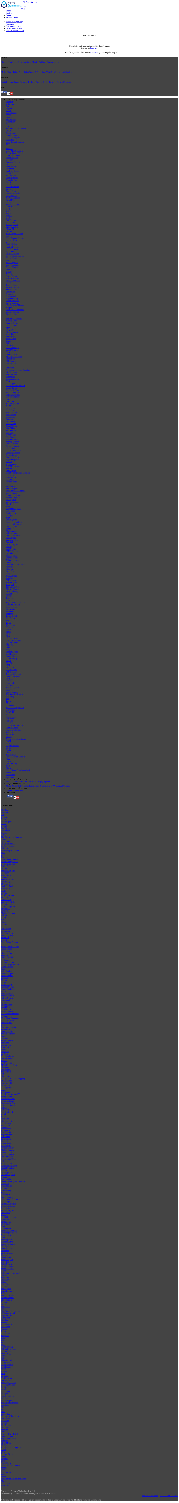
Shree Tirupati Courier (15, 142)
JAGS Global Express (14, 694)
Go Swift (9, 678)
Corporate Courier (13, 535)
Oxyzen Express (12, 746)
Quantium (10, 169)
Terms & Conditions (37, 72)
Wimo (8, 632)
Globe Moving (12, 638)
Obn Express (11, 538)
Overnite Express (13, 155)
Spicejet (9, 484)
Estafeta (9, 596)
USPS (8, 182)
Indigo (8, 573)
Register (9, 13)
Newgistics (10, 377)
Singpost (9, 330)
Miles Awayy (11, 645)
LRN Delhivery (12, 591)
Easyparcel (10, 292)
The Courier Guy (13, 587)
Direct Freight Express (15, 256)
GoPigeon (10, 164)
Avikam (9, 468)
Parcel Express (12, 249)
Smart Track (11, 754)
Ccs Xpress (10, 504)
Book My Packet (12, 171)
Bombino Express (13, 162)
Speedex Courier (12, 403)
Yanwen (9, 352)
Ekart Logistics (12, 227)
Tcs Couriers (11, 339)
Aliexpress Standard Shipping (18, 370)
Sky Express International (16, 602)
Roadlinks (10, 542)
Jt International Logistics (16, 739)
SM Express (11, 580)
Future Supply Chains (14, 153)
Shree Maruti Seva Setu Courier (18, 770)
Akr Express (11, 437)
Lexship (9, 547)
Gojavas (9, 108)
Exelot (8, 629)
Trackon (9, 149)
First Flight (10, 122)
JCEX (8, 211)
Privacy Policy (12, 72)
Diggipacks (10, 683)
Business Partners (35, 82)
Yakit (8, 260)
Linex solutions (12, 540)
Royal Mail (10, 200)
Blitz (8, 752)
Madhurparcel (11, 531)
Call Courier (11, 220)
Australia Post (11, 180)
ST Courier (10, 222)
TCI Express (11, 175)
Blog (53, 72)
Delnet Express (12, 158)
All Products (28, 2)
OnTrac (9, 184)
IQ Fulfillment (12, 643)
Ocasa (8, 562)
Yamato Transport (13, 325)
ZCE (8, 634)
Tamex (8, 701)
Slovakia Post (11, 412)
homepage (94, 48)
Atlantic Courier (12, 446)
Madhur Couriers (13, 204)
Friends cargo (11, 482)
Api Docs (42, 62)
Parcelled (9, 189)
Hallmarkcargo (12, 533)
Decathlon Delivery (14, 457)
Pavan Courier (11, 296)
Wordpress (13, 62)
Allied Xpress (11, 455)
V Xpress (9, 307)
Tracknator (10, 598)
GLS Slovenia (11, 670)
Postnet (9, 594)
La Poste (9, 345)
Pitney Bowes (11, 388)
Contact (9, 15)
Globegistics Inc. (12, 379)
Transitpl (9, 506)
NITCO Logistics (13, 198)
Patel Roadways (12, 348)
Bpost (8, 327)
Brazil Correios (12, 350)
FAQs (23, 8)
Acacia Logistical (13, 280)
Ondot (8, 131)
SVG (8, 743)
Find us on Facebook (150, 1496)
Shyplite (9, 567)
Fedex (8, 111)
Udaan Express (12, 656)
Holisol (9, 231)
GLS (8, 381)
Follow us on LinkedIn (169, 1496)
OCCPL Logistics (13, 466)
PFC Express (11, 361)
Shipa (8, 600)
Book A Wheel (12, 178)
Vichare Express (12, 287)
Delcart (9, 207)
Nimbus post (11, 625)
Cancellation (24, 72)
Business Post (11, 314)
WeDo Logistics (12, 392)
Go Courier (10, 421)
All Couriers (67, 72)
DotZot (9, 117)
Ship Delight (11, 173)
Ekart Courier (11, 245)
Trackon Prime (12, 285)
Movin (8, 768)
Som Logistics (11, 520)
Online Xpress (11, 493)
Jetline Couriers (12, 560)
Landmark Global (13, 390)
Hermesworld (11, 374)
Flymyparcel (11, 515)
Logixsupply (11, 513)
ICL (7, 236)
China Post (10, 359)
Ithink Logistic (12, 652)
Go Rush (9, 160)
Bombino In (11, 419)
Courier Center (12, 728)
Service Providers (50, 82)
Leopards (9, 433)
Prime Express (12, 582)
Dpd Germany (11, 763)
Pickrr (8, 283)
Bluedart (9, 102)
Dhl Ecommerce (12, 312)
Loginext (9, 750)
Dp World (10, 712)
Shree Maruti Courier (14, 151)
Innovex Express (12, 265)
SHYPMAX (11, 734)
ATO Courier (11, 435)
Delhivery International (15, 564)
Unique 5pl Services (14, 524)
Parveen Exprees (12, 502)
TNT (8, 144)
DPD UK (9, 316)
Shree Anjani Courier (14, 234)
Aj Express (10, 251)
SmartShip (10, 696)
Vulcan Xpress (12, 289)
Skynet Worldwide (13, 730)
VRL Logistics (12, 225)
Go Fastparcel (11, 464)
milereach (10, 475)
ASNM (9, 663)
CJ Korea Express (13, 137)
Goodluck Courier (13, 676)
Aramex (9, 124)
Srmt (8, 517)
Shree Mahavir (12, 448)
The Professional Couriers (16, 128)
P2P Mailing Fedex (13, 640)
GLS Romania (11, 654)
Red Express (11, 120)
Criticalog (10, 571)
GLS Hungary (11, 658)
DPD (8, 218)
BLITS (8, 737)
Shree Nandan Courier (15, 238)
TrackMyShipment (13, 674)
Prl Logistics (11, 500)
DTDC (8, 115)
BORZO (9, 721)
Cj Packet (10, 553)
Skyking (9, 269)
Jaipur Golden (11, 426)
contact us (94, 52)
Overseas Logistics (13, 495)
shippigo (9, 614)
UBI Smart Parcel (13, 397)
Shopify (35, 62)
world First (10, 486)
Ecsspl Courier (12, 444)
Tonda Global (11, 616)
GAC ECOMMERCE (14, 725)
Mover (8, 772)
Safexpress (10, 242)
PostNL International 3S (15, 386)
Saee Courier (11, 549)
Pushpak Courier (12, 278)
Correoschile (11, 471)
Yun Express (11, 363)
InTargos (9, 685)
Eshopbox (10, 667)
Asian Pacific (11, 477)
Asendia (9, 620)
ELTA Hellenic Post (14, 357)
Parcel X (9, 723)
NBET (8, 741)
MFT (8, 665)
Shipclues (10, 777)
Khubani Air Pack (13, 605)
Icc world (10, 479)
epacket (9, 399)
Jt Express (10, 585)
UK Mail (9, 578)
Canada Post (11, 191)
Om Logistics (11, 196)
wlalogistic (10, 511)
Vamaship (10, 334)
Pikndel (9, 681)
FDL (8, 703)
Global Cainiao (12, 258)
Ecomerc (9, 202)
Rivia (8, 636)
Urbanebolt (10, 775)
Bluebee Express (12, 589)
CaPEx (8, 647)
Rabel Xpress (11, 555)
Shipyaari (10, 627)
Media (3, 72)
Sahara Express (12, 544)
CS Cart (28, 62)
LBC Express (11, 372)
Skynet (8, 213)
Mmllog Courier (12, 441)
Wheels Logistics (13, 497)
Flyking (9, 272)
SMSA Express (12, 551)
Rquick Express (12, 247)
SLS (7, 699)
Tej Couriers (11, 430)
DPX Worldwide (12, 187)
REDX (8, 661)
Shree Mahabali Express (15, 491)
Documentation (53, 62)
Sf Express (10, 368)
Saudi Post (10, 410)
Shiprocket (10, 705)
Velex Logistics (12, 263)
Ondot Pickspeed (13, 135)
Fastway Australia (13, 193)
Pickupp (9, 690)
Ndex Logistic (11, 526)
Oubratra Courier (13, 453)
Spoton (9, 216)
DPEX (8, 209)
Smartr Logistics (12, 687)
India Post (10, 140)
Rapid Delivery (12, 298)
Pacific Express (12, 692)
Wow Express (11, 166)
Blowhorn (10, 611)
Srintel (8, 529)
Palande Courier (12, 254)
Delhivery (10, 104)
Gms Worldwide (12, 301)
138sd (8, 406)
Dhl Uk (9, 462)
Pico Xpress (11, 716)
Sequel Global (11, 240)
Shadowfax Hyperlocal (15, 708)
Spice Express (11, 576)
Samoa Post (10, 408)
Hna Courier (11, 424)
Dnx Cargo (10, 618)
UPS (8, 146)
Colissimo (10, 343)
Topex (8, 623)
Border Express (12, 488)
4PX (7, 365)
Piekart (9, 714)
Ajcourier (10, 294)
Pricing (23, 6)
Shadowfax (10, 417)
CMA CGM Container (15, 310)
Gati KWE (10, 401)
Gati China (10, 428)
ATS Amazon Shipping (15, 305)
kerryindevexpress (13, 509)
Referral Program (64, 82)
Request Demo (12, 17)
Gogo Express (11, 607)
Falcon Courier (12, 303)
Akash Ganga (11, 276)
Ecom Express (11, 113)
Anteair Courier (12, 439)
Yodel (8, 341)
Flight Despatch (12, 459)
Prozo (8, 761)
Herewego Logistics (14, 318)
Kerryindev (10, 710)
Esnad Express (12, 558)
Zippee (8, 759)
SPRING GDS (12, 672)
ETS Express (11, 383)
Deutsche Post (11, 354)
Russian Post (11, 336)
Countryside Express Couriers (18, 473)
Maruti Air (10, 229)
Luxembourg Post (13, 395)
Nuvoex (9, 274)
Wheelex (9, 732)
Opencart (21, 62)
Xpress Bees (11, 133)
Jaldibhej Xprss (12, 321)
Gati (7, 106)
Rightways (10, 569)
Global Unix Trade (13, 450)
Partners (58, 72)
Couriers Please (12, 323)
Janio (8, 766)
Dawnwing (10, 609)
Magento (4, 62)
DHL (8, 126)
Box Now (10, 719)
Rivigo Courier (12, 332)
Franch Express (12, 267)
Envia (8, 748)
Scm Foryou (11, 415)
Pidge (8, 649)
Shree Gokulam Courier (15, 757)
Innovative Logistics (14, 522)
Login (8, 11)
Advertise (24, 82)
